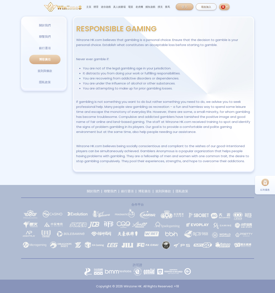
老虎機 (139, 7)
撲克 (160, 7)
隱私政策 (45, 82)
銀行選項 (45, 48)
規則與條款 (45, 71)
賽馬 (167, 7)
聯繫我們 (45, 36)
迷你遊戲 (106, 7)
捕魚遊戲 (150, 7)
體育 (96, 7)
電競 (130, 7)
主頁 (88, 7)
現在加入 (206, 7)
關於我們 (45, 25)
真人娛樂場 (119, 7)
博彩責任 (45, 59)
